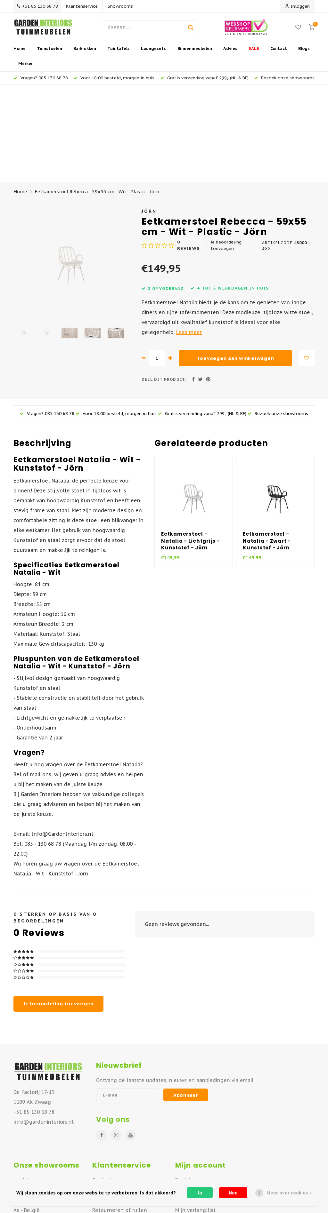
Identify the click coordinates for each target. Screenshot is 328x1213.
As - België (26, 1116)
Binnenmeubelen (194, 52)
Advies (230, 52)
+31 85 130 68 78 (38, 6)
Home (19, 52)
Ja (200, 1193)
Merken (26, 67)
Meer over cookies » (289, 1193)
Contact (278, 52)
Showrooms (123, 6)
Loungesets (153, 52)
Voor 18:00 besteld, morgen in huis (113, 81)
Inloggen (297, 6)
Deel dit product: (164, 285)
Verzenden (105, 1106)
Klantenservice (85, 6)
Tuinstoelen (49, 52)
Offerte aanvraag (113, 1126)
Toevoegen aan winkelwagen (235, 264)
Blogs (304, 52)
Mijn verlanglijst (195, 1116)
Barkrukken (84, 52)
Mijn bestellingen (197, 1096)
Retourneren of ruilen (119, 1116)
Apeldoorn (26, 1086)
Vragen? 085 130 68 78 (40, 81)
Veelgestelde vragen (118, 1136)
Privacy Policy (108, 1176)
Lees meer (189, 238)
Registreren (189, 1086)
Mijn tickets (189, 1106)
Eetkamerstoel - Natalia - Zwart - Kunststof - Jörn (267, 447)
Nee (233, 1193)
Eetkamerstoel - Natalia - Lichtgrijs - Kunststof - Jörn (190, 447)
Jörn (149, 117)
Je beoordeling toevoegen (226, 151)
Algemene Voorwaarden (122, 1156)
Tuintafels (118, 52)
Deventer (24, 1096)
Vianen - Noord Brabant (42, 1106)
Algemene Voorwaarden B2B (127, 1166)
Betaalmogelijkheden (119, 1146)
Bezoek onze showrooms (284, 81)
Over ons (103, 1096)
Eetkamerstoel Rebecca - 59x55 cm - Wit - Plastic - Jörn (97, 98)
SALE (254, 52)
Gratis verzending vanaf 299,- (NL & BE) (204, 81)
